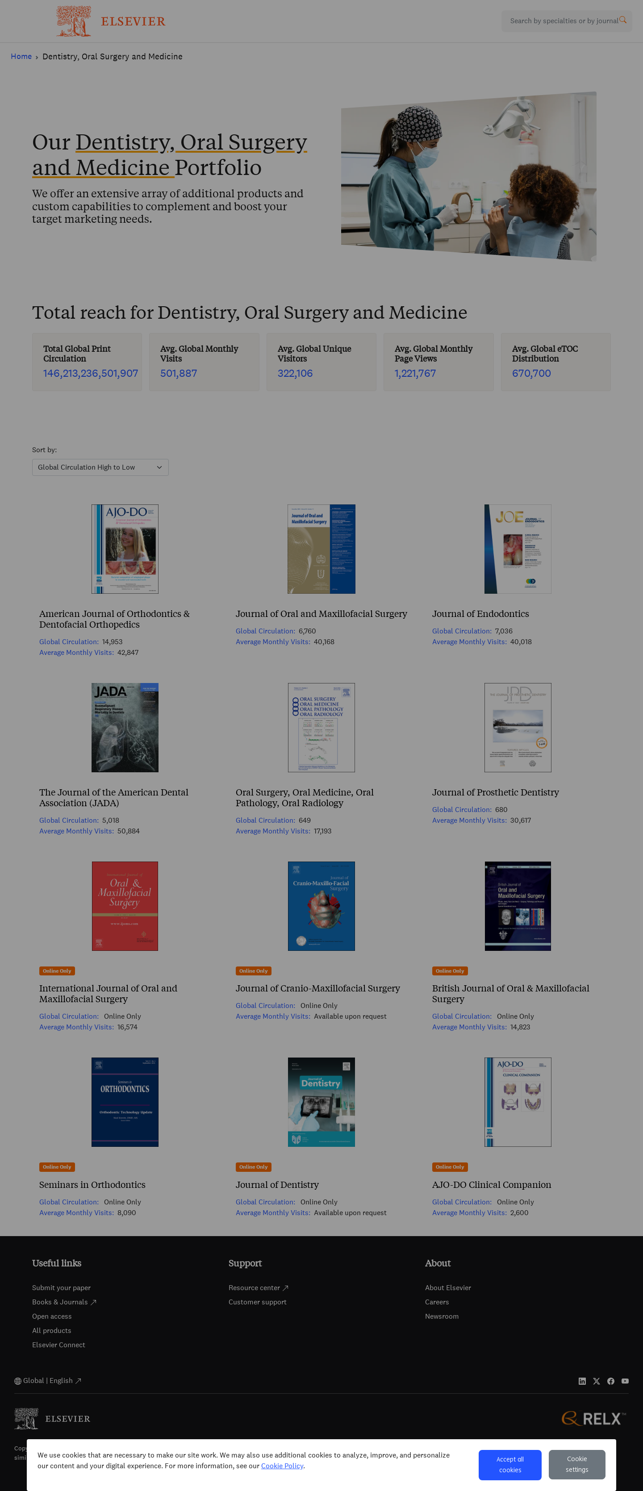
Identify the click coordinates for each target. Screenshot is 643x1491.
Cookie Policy (282, 1465)
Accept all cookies (510, 1465)
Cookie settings (577, 1465)
